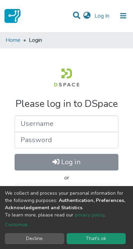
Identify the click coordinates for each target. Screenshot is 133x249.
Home (13, 40)
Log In (102, 16)
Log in (66, 162)
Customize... (18, 224)
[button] (87, 16)
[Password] (66, 140)
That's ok (96, 238)
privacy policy (89, 215)
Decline (34, 238)
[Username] (66, 124)
